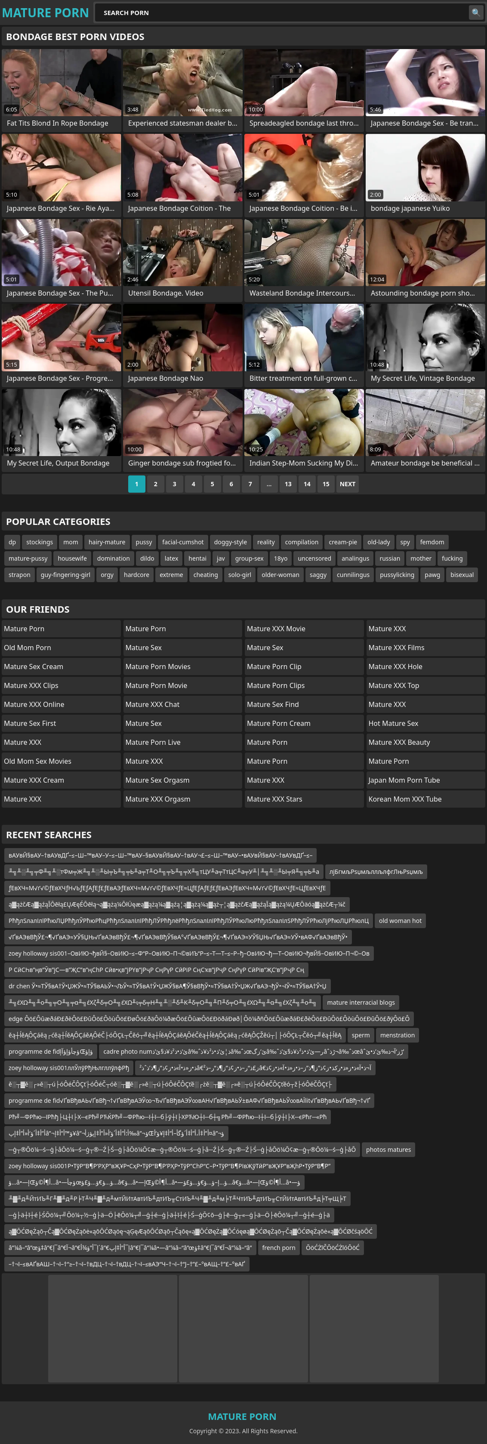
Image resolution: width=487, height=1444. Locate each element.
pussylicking (397, 575)
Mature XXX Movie (276, 628)
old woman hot (400, 920)
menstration (397, 1035)
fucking (452, 558)
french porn (279, 1247)
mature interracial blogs (361, 1002)
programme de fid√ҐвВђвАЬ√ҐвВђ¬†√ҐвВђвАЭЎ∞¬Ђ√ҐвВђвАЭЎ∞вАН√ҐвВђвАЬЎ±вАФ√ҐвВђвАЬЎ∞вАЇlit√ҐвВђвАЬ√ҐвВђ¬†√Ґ (189, 1100)
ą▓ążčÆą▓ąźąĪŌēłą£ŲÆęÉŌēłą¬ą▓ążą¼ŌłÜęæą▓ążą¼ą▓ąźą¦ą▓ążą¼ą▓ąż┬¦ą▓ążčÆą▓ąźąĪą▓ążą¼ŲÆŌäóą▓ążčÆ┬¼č (177, 904)
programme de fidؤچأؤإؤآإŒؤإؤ (51, 1051)
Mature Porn (24, 628)
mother (421, 558)
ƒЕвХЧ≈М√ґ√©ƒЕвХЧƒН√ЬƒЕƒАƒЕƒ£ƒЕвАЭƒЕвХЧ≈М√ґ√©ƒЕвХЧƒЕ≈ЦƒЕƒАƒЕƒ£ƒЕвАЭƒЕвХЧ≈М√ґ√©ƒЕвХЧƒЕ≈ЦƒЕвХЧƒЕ (167, 888)
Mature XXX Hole (396, 666)
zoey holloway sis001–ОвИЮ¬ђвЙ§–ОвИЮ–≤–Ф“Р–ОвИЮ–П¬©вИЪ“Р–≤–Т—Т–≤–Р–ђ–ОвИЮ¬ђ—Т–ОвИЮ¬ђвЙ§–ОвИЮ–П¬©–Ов (189, 953)
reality (266, 542)
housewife (72, 558)
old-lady (378, 542)
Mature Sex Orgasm (158, 780)
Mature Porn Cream (279, 723)
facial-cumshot (182, 542)
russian (389, 558)
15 (326, 484)
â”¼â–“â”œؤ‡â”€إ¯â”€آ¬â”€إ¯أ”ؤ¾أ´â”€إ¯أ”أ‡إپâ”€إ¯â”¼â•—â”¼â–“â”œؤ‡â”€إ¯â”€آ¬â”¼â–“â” (130, 1247)
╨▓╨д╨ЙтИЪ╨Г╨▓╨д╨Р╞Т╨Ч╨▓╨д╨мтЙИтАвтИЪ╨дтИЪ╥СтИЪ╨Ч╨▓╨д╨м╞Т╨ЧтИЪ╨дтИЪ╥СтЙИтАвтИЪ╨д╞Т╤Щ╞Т (177, 1198)
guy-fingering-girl (65, 575)
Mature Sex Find (273, 704)
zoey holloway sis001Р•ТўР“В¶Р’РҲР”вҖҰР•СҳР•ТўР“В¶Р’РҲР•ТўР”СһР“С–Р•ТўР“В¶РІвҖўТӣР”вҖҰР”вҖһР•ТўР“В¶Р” (169, 1166)
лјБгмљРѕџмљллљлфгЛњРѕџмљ (376, 871)
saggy (318, 575)
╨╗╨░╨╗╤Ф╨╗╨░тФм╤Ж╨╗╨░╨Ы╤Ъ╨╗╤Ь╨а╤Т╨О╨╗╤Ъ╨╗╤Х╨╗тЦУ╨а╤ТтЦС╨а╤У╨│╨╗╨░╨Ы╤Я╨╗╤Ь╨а (164, 871)
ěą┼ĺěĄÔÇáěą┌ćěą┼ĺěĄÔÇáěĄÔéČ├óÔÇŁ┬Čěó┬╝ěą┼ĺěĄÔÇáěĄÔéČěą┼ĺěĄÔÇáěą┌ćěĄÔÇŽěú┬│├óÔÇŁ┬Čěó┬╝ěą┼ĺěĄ (175, 1035)
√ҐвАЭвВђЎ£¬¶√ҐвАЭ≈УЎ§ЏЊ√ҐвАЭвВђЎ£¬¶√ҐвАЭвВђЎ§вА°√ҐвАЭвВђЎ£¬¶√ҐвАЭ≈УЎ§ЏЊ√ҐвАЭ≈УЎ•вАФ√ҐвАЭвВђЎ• (178, 937)
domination (113, 558)
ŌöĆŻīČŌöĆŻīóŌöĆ (333, 1247)
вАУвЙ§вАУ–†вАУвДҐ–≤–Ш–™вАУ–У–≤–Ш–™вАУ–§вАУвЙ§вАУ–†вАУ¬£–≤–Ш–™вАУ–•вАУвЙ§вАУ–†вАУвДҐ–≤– (160, 855)
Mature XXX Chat (153, 704)
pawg (432, 575)
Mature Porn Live (153, 742)
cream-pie (343, 542)
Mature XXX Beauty (399, 742)
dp (12, 542)
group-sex (249, 558)
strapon (20, 575)
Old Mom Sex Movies (37, 761)
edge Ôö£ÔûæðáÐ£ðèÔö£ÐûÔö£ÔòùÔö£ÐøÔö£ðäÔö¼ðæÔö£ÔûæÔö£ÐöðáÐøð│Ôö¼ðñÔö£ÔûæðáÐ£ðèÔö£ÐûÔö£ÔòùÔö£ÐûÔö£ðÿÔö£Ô (209, 1019)
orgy (107, 575)
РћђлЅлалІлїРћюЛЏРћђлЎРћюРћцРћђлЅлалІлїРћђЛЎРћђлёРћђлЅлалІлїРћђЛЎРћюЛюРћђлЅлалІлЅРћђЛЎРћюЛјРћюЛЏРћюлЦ (189, 920)
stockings (39, 542)
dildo (147, 558)
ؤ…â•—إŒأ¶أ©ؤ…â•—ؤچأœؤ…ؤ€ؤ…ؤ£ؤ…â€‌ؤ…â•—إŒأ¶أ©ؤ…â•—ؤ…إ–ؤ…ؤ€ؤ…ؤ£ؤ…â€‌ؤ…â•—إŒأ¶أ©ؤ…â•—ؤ (154, 1182)
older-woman (280, 575)
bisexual (462, 575)
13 (288, 484)
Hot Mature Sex (394, 723)
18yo (281, 558)
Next (348, 484)
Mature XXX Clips (31, 685)
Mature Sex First (30, 723)
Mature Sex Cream (33, 666)
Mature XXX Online (34, 704)
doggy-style (230, 542)
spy (405, 542)
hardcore (136, 575)
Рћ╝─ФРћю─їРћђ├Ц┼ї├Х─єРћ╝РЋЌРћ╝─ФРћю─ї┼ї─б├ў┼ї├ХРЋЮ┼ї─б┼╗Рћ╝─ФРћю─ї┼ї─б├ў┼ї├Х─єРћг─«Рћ (168, 1117)
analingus (355, 558)
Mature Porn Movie (157, 685)
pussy (144, 542)
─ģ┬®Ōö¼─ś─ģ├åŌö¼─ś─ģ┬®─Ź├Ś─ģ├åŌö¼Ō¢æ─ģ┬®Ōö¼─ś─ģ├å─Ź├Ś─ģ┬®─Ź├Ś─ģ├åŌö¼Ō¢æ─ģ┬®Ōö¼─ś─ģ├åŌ (182, 1149)
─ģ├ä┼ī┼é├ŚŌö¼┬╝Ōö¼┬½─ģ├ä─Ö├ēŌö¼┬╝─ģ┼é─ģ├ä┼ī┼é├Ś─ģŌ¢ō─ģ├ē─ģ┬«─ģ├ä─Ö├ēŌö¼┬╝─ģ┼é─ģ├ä (169, 1215)
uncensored (314, 558)
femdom (432, 542)
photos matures (388, 1149)
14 (307, 484)
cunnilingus (353, 575)
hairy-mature (107, 542)
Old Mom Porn (27, 647)
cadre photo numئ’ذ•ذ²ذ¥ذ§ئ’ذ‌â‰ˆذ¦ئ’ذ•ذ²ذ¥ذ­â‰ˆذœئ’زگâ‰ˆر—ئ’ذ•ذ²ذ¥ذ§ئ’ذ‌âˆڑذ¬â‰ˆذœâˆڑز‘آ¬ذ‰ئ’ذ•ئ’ (253, 1051)
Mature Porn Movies (158, 666)
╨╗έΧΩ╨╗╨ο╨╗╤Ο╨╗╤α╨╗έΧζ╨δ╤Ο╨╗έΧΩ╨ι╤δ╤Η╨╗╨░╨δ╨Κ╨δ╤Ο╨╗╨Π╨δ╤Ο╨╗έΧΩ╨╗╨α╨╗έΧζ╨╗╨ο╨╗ (163, 1002)
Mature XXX (22, 742)
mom (70, 542)
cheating (206, 575)
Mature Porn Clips (276, 685)
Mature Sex (144, 647)
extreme (171, 575)
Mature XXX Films (397, 647)
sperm (361, 1035)
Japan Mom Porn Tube (404, 780)
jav (221, 558)
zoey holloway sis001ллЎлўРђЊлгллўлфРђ (69, 1068)
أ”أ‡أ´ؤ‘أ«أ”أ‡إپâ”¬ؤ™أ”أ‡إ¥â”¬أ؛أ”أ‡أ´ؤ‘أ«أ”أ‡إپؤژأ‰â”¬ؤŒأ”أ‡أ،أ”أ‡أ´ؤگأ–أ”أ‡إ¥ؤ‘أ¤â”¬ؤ (116, 1133)
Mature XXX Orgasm (158, 799)
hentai (197, 558)
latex (172, 558)
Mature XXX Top (394, 685)
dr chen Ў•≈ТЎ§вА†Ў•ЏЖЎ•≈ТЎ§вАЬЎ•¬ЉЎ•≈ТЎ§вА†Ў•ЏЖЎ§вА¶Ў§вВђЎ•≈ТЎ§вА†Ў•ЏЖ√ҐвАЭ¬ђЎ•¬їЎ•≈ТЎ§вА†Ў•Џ (168, 986)
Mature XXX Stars (274, 799)
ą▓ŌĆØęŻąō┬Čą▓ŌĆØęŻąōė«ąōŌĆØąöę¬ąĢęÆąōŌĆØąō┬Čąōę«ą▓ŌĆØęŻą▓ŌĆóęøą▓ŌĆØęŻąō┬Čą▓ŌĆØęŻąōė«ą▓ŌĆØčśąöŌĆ (191, 1231)
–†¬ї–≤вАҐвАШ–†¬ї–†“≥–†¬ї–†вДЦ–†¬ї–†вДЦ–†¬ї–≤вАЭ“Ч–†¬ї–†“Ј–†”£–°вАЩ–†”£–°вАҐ (127, 1264)
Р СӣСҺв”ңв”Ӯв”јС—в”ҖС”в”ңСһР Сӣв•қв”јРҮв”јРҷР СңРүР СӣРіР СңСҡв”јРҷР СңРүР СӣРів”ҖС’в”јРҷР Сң (156, 970)
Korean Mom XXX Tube (405, 799)
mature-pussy (28, 558)
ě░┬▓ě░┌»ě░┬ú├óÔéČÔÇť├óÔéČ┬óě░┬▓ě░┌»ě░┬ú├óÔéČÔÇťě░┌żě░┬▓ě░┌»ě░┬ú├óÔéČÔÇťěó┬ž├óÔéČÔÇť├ (170, 1084)
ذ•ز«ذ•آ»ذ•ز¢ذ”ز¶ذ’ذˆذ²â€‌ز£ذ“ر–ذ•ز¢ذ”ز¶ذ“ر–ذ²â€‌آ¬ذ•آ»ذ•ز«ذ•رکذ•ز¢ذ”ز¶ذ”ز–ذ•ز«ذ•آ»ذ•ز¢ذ (255, 1068)
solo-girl (239, 575)
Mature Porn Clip (274, 666)
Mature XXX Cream (34, 780)
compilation (302, 542)
